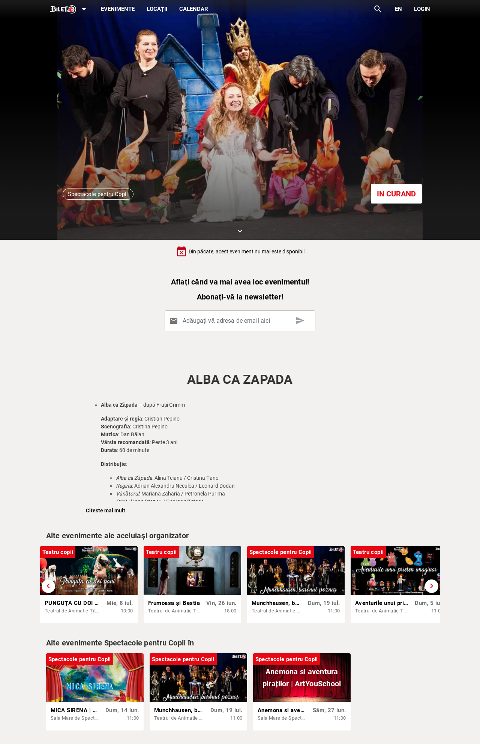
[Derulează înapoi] (48, 586)
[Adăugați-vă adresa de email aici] (241, 320)
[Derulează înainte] (431, 586)
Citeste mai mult (105, 510)
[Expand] (69, 9)
